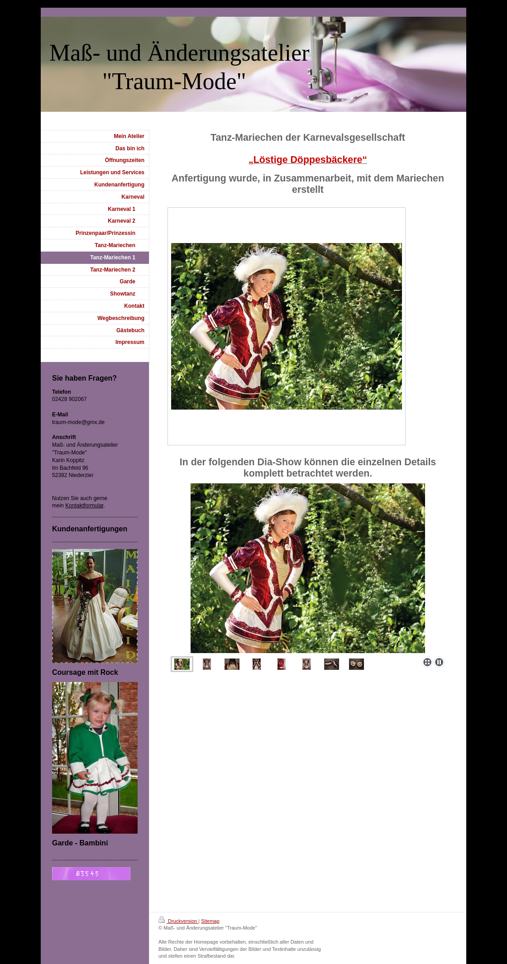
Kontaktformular (84, 505)
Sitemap (210, 921)
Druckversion (178, 921)
